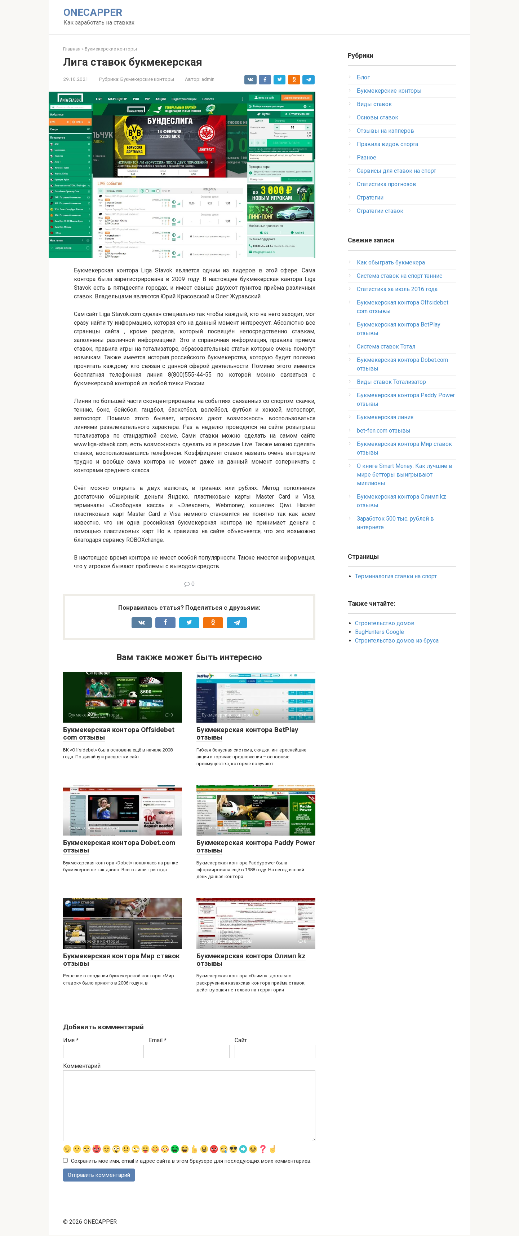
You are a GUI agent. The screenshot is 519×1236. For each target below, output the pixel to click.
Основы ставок (377, 117)
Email (158, 1040)
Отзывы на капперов (385, 130)
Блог (363, 77)
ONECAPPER (92, 12)
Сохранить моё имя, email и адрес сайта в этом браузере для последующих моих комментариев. (191, 1161)
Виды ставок (374, 104)
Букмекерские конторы (147, 79)
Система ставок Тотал (386, 346)
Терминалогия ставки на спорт (396, 576)
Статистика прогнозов (386, 184)
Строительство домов (384, 623)
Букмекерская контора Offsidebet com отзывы (118, 733)
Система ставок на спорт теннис (399, 275)
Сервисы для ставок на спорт (396, 170)
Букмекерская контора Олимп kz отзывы (251, 960)
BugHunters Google (379, 631)
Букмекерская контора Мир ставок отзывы (121, 960)
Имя (71, 1040)
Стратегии (370, 197)
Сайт (241, 1040)
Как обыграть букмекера (391, 262)
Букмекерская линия (385, 417)
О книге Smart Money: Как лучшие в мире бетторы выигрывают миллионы (404, 475)
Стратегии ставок (380, 210)
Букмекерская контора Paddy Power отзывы (255, 846)
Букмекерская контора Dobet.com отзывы (119, 846)
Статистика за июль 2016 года (397, 289)
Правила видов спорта (387, 144)
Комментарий (82, 1065)
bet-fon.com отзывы (384, 430)
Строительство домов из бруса (397, 640)
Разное (366, 157)
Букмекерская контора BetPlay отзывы (247, 733)
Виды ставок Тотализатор (391, 381)
